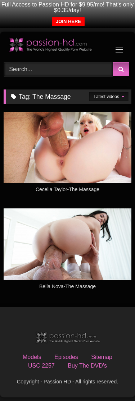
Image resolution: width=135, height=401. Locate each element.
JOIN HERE (68, 21)
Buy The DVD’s (87, 366)
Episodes (66, 357)
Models (32, 357)
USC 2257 (41, 366)
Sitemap (101, 357)
